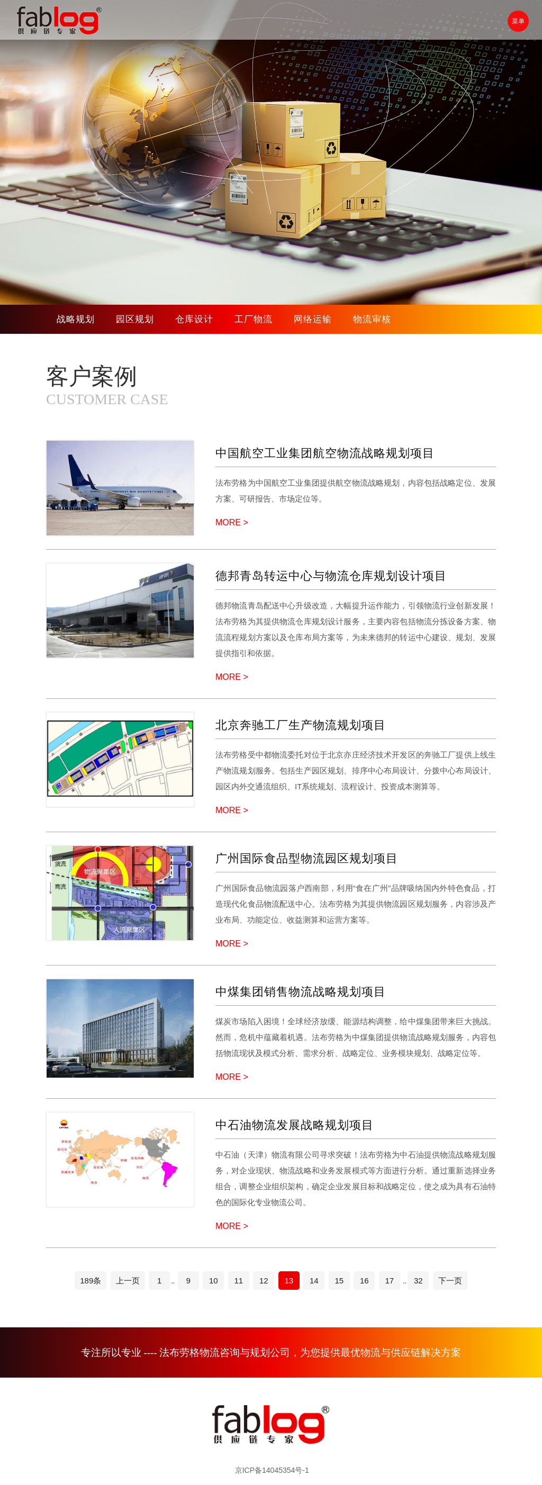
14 (314, 1280)
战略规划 (76, 319)
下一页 (450, 1280)
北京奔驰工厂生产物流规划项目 (300, 725)
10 (213, 1280)
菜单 (518, 21)
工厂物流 (253, 319)
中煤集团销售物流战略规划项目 (300, 991)
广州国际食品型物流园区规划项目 (306, 858)
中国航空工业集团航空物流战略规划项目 (325, 453)
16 (364, 1280)
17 (389, 1280)
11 (238, 1280)
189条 (90, 1280)
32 (418, 1280)
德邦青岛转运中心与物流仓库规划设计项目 (331, 575)
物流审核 (372, 319)
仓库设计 (194, 319)
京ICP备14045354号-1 (272, 1470)
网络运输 (313, 319)
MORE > (231, 522)
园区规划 (135, 319)
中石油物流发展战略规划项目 (294, 1125)
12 (263, 1280)
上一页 (128, 1280)
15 (339, 1280)
